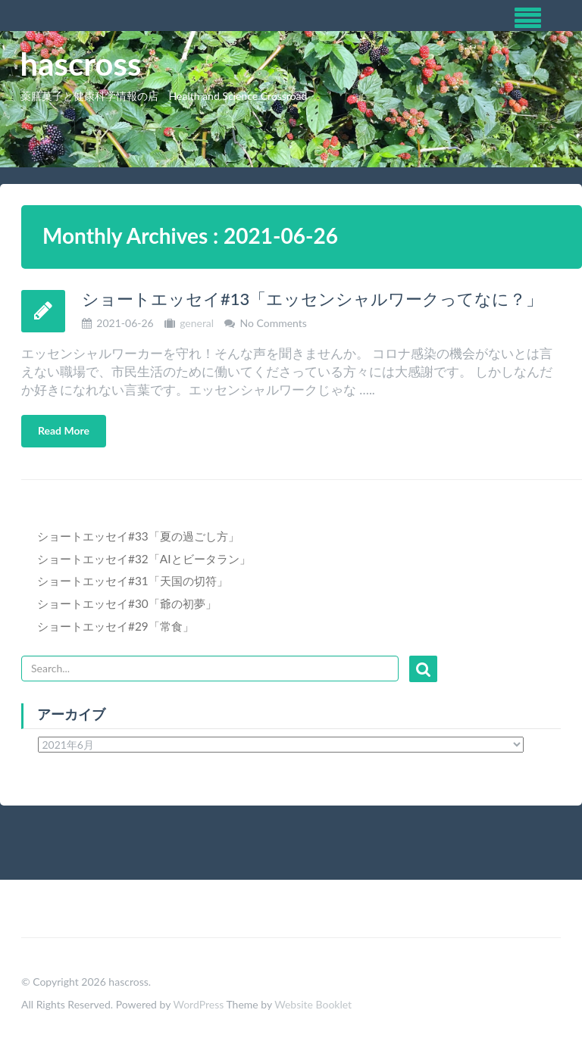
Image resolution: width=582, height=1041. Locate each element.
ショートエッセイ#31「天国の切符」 (132, 581)
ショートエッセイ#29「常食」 (115, 626)
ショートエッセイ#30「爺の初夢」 (127, 603)
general (197, 322)
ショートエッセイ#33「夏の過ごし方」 (138, 536)
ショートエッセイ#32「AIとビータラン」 (144, 559)
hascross (81, 64)
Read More (63, 430)
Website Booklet (313, 1004)
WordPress (198, 1004)
